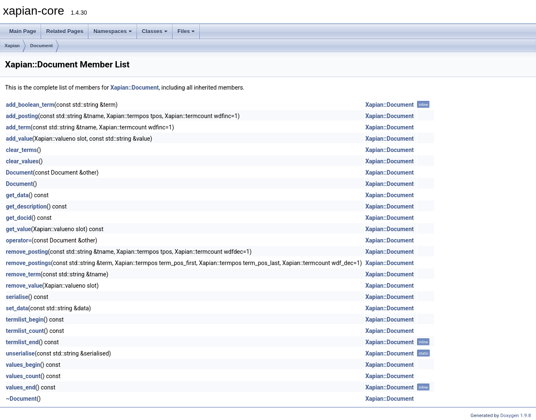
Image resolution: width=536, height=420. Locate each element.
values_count (23, 376)
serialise (17, 297)
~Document (21, 398)
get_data (17, 195)
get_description (26, 206)
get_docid (18, 217)
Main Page (22, 31)
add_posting (22, 116)
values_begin (23, 364)
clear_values (22, 161)
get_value (18, 229)
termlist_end (22, 342)
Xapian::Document (134, 87)
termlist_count (25, 330)
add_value (19, 138)
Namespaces (112, 31)
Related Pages (64, 31)
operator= (18, 240)
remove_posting (27, 251)
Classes (155, 31)
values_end (20, 387)
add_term (18, 127)
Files (186, 31)
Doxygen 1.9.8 (515, 415)
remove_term (23, 274)
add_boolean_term (30, 104)
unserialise (20, 353)
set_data (17, 308)
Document (41, 45)
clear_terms (21, 150)
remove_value (24, 285)
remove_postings (28, 263)
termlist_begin (25, 319)
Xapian (12, 45)
